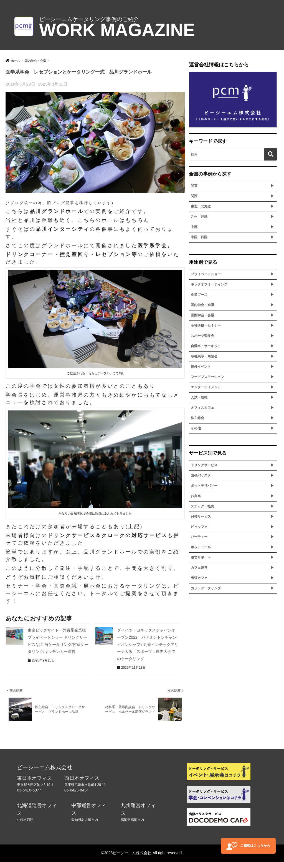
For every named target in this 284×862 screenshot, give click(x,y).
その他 (196, 428)
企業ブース (199, 295)
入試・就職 (199, 397)
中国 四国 (199, 237)
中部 (194, 227)
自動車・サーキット (206, 346)
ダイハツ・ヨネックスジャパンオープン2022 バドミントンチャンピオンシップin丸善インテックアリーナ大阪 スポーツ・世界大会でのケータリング (147, 644)
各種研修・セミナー (206, 325)
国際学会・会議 (202, 315)
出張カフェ (199, 578)
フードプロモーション (207, 377)
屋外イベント (201, 367)
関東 (194, 186)
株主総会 (197, 418)
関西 (194, 196)
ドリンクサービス (204, 465)
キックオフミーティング (209, 284)
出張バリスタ (201, 475)
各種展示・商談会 (204, 356)
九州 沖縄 (199, 217)
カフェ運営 (199, 568)
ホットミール (201, 547)
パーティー (199, 537)
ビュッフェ (199, 527)
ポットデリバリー (204, 486)
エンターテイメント (206, 387)
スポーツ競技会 (202, 336)
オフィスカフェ (202, 408)
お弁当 (196, 496)
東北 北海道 (201, 206)
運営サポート (201, 557)
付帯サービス (201, 516)
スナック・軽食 (202, 506)
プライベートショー (206, 274)
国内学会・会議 (202, 305)
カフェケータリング (206, 588)
